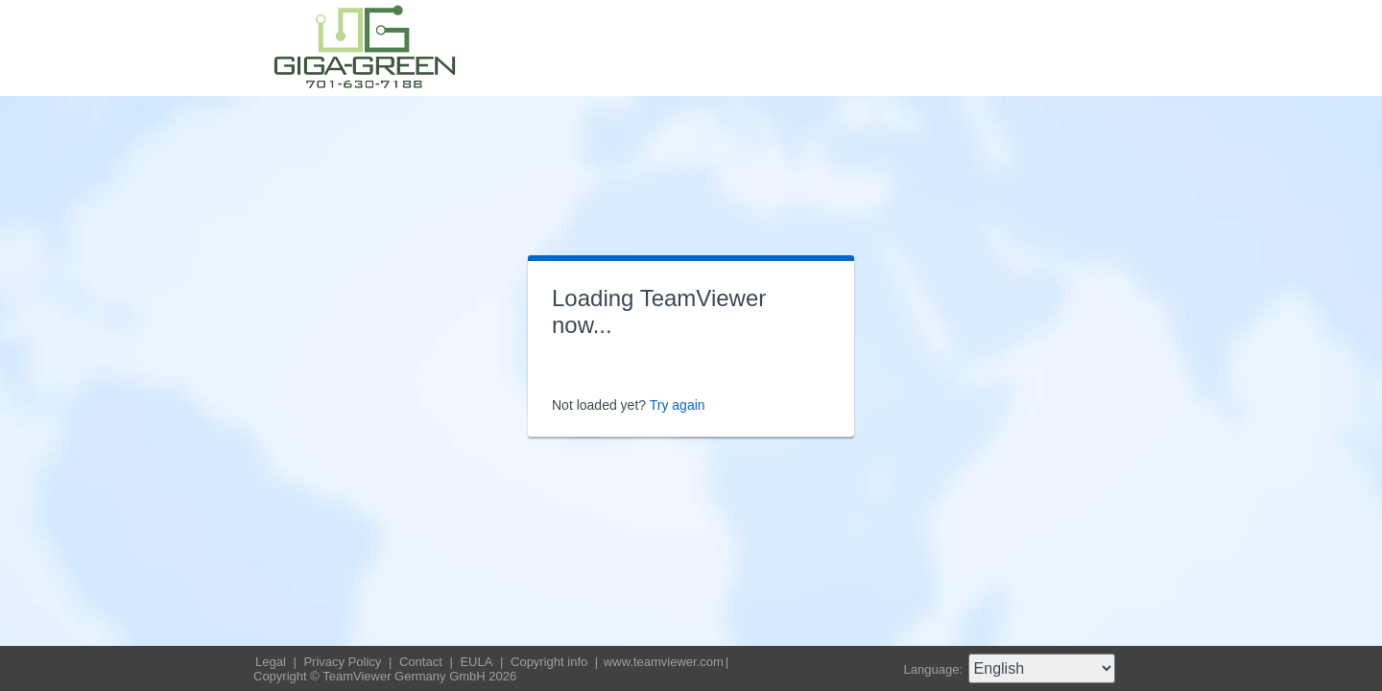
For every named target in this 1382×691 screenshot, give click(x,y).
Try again (677, 405)
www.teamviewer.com (664, 662)
